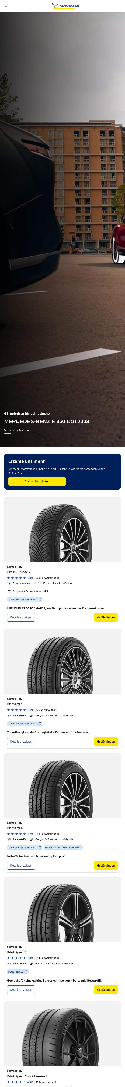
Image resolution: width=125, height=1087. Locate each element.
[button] (33, 578)
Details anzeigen (21, 617)
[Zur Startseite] (66, 6)
